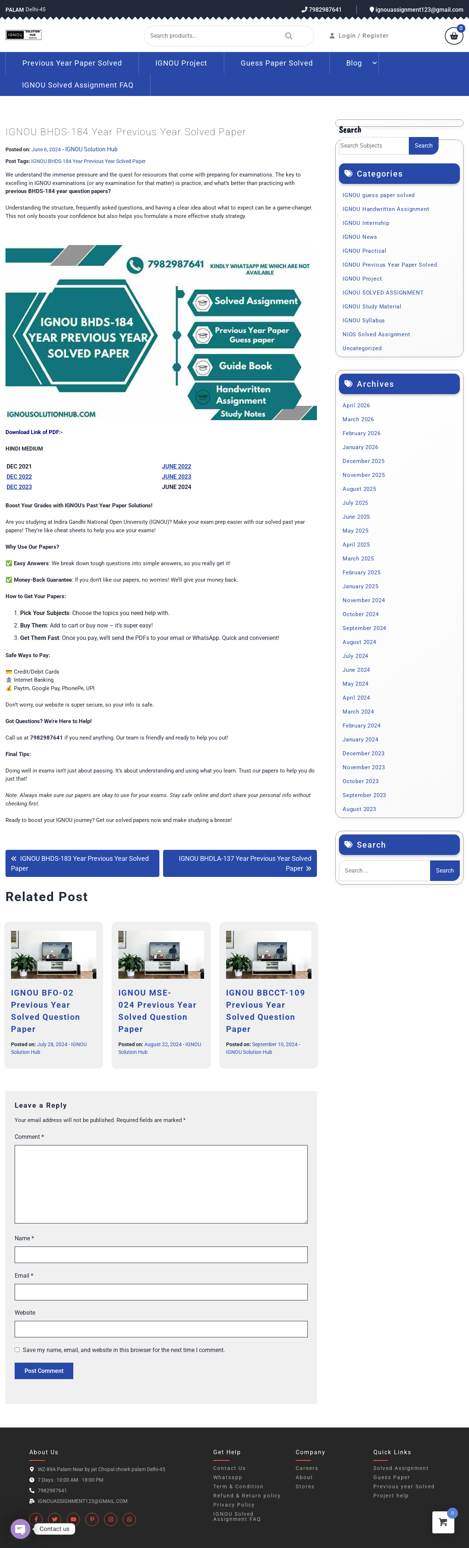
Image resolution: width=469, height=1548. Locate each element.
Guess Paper (391, 1477)
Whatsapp (228, 1477)
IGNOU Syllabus (364, 320)
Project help (391, 1496)
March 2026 (358, 419)
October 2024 (361, 614)
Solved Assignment (401, 1468)
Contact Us (229, 1468)
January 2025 (360, 586)
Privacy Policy (234, 1505)
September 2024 (364, 628)
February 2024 (361, 725)
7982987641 (322, 9)
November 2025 (364, 475)
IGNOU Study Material (372, 306)
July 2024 (355, 656)
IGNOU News (360, 237)
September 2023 (364, 795)
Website (25, 1312)
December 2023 (363, 753)
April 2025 (356, 544)
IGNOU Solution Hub (91, 149)
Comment (29, 1136)
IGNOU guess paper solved (379, 195)
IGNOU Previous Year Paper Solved (390, 265)
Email (24, 1275)
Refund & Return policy (247, 1496)
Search (287, 35)
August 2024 (359, 642)
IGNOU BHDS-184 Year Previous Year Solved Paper (88, 161)
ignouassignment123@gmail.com (417, 9)
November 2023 (364, 767)
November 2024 (364, 600)
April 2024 (356, 698)
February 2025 (361, 572)
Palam (14, 10)
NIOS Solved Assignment (376, 334)
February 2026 (361, 433)
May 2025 (355, 530)
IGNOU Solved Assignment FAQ (78, 85)
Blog (354, 63)
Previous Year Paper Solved (72, 63)
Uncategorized (362, 348)
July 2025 (355, 503)
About (304, 1477)
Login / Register (359, 35)
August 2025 (359, 489)
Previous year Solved (404, 1486)
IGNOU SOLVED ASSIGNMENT (383, 292)
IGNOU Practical (365, 251)
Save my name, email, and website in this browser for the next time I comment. (124, 1350)
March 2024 (358, 711)
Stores (305, 1486)
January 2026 (360, 447)
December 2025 (363, 461)
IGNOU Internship (366, 223)
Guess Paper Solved (277, 63)
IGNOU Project (181, 63)
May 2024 (355, 684)
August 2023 (359, 809)
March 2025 (358, 558)
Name (24, 1238)
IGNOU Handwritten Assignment (386, 209)
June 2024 (356, 670)
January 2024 (360, 739)
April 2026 (356, 405)
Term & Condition (238, 1486)
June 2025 (356, 517)
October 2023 (361, 781)
